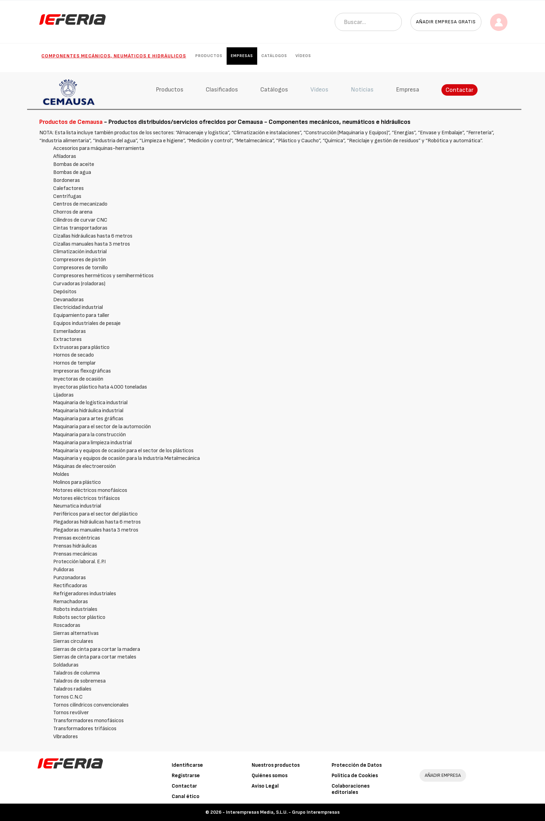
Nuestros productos (276, 765)
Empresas (242, 55)
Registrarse (186, 775)
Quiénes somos (269, 775)
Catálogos (274, 55)
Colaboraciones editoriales (350, 789)
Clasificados (222, 89)
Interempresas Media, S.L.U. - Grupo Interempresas (283, 812)
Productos (208, 55)
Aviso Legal (265, 786)
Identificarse (187, 765)
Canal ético (186, 796)
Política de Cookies (355, 775)
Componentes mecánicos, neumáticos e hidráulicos (113, 56)
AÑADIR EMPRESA (443, 775)
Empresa (407, 89)
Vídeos (303, 55)
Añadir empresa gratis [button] (446, 22)
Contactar (459, 90)
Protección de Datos (357, 765)
